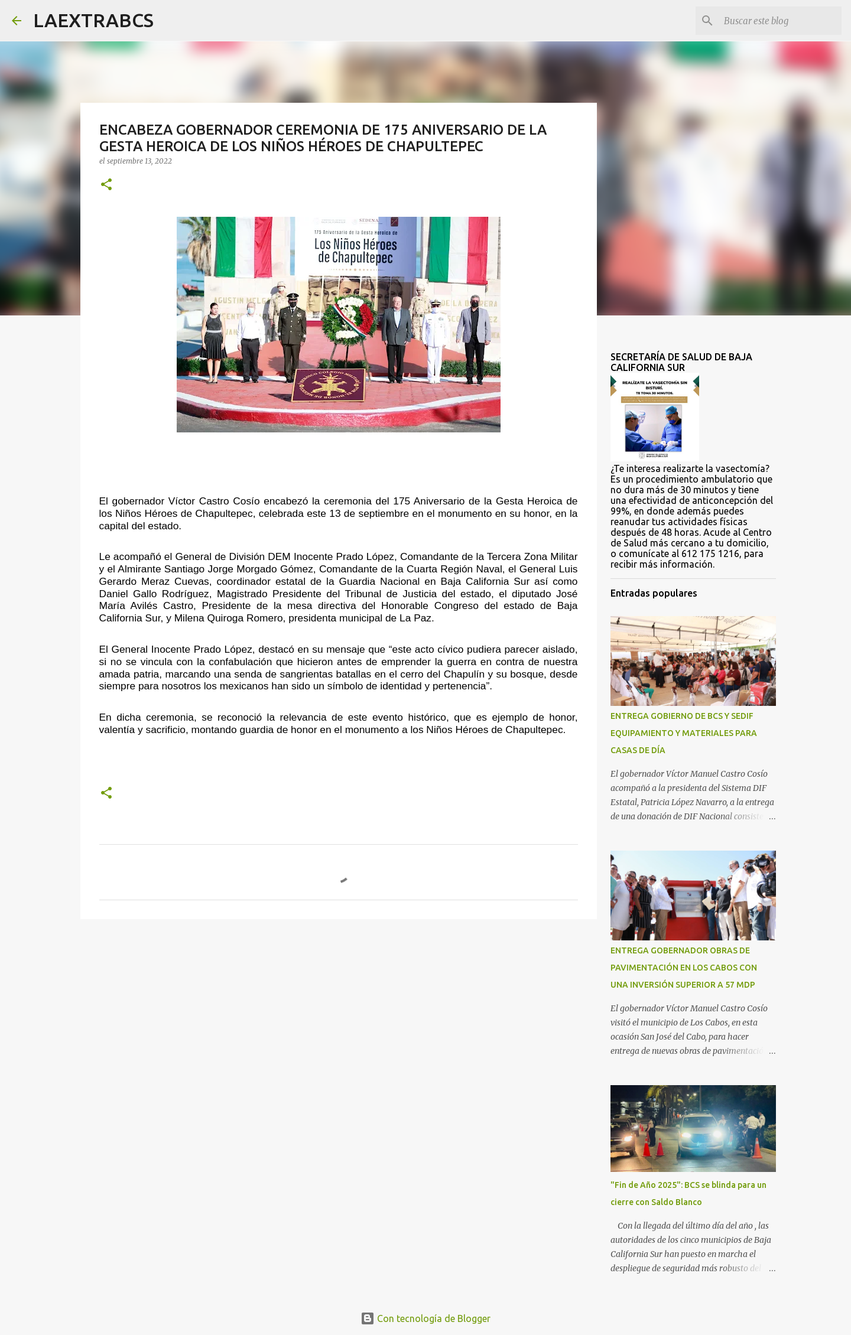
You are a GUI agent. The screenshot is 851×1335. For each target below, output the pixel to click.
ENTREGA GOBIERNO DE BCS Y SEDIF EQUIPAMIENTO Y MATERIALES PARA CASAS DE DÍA (683, 733)
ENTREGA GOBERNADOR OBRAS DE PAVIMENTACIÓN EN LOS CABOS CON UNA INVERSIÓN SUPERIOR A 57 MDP (683, 967)
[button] (106, 185)
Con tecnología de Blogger (425, 1318)
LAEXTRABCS (93, 20)
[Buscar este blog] (779, 20)
